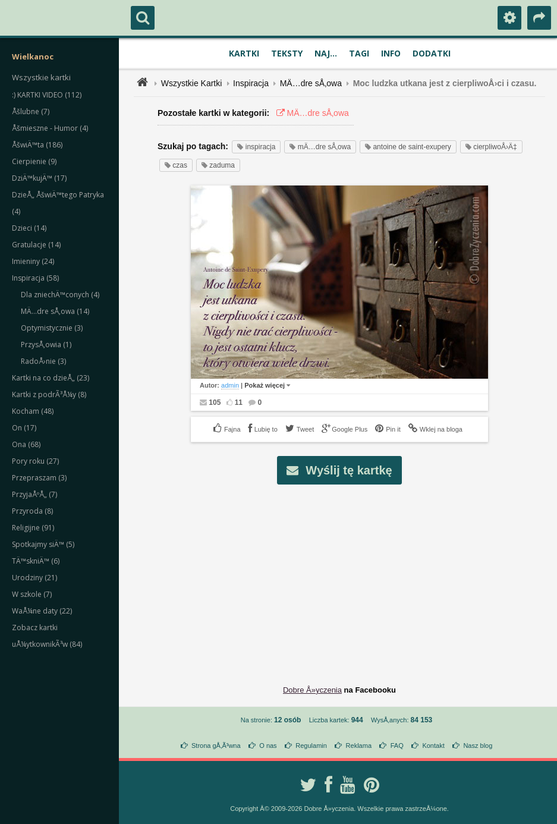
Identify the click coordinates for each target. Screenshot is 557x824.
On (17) (24, 428)
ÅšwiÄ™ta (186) (37, 145)
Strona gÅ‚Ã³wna (216, 745)
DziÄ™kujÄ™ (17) (39, 178)
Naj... (325, 53)
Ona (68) (26, 444)
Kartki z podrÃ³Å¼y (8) (49, 394)
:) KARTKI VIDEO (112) (46, 95)
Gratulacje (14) (36, 245)
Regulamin (311, 745)
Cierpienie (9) (34, 161)
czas (176, 165)
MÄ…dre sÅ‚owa (311, 83)
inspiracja (256, 147)
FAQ (397, 745)
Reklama (359, 745)
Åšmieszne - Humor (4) (50, 128)
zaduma (218, 165)
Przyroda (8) (32, 511)
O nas (267, 745)
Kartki (244, 53)
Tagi (359, 53)
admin (230, 385)
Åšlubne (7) (30, 111)
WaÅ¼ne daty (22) (42, 611)
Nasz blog (477, 745)
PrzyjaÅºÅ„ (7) (34, 494)
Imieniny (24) (33, 261)
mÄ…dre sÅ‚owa (320, 147)
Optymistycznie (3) (52, 328)
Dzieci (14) (29, 228)
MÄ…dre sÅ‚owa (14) (55, 311)
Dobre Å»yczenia (312, 689)
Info (391, 53)
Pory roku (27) (35, 461)
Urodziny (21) (34, 578)
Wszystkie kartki (41, 77)
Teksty (287, 53)
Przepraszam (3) (39, 478)
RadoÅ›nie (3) (43, 361)
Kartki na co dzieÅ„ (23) (50, 378)
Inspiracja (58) (35, 278)
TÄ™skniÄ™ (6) (35, 561)
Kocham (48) (33, 411)
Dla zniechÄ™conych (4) (60, 295)
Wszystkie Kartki (191, 83)
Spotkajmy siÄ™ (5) (43, 544)
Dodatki (432, 53)
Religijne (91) (33, 528)
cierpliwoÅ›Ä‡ (491, 147)
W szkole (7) (32, 594)
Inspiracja (251, 83)
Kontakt (433, 745)
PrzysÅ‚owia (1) (46, 344)
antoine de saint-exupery (408, 147)
